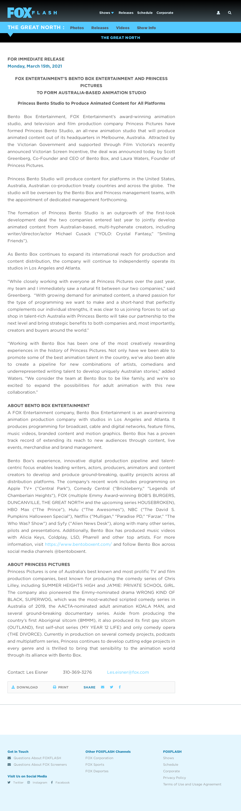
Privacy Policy (174, 778)
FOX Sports (94, 764)
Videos (122, 28)
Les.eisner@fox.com (128, 672)
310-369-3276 (77, 672)
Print (60, 687)
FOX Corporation (99, 758)
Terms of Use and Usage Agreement (192, 784)
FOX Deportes (96, 771)
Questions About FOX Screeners (37, 764)
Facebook (60, 782)
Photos (77, 28)
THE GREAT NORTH (34, 27)
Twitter (16, 782)
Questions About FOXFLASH (34, 758)
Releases (126, 13)
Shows (106, 13)
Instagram (37, 782)
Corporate (165, 13)
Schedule (145, 13)
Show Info (146, 28)
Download (25, 687)
